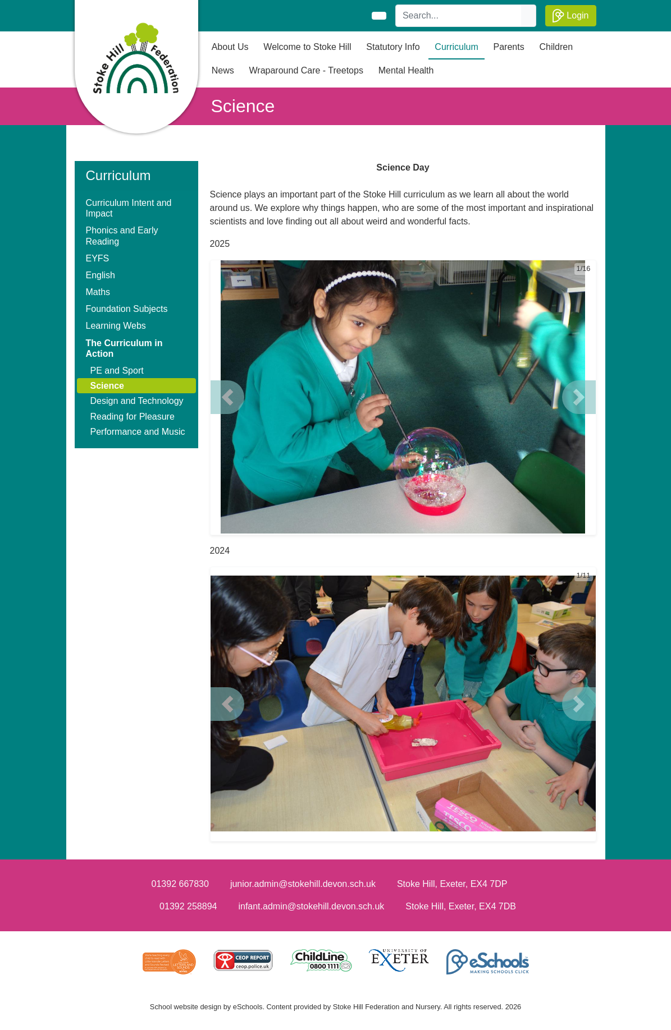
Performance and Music (137, 431)
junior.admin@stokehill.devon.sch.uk (303, 884)
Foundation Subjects (127, 309)
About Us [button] (230, 47)
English (100, 275)
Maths (98, 292)
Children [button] (556, 47)
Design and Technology (137, 401)
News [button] (223, 70)
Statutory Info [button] (392, 47)
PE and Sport (117, 370)
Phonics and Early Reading (122, 236)
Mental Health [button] (406, 70)
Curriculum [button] (456, 47)
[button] (227, 397)
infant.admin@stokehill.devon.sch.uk (311, 906)
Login (571, 15)
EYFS (97, 258)
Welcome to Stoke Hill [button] (307, 47)
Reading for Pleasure (132, 416)
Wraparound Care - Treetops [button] (306, 70)
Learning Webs (116, 325)
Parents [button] (509, 47)
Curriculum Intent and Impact (129, 208)
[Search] (459, 15)
